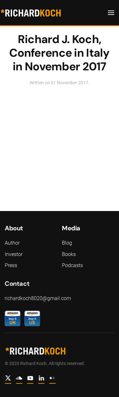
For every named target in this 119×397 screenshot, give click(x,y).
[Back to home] (30, 12)
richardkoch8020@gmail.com (37, 298)
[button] (111, 12)
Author (12, 243)
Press (11, 265)
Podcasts (72, 265)
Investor (14, 254)
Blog (67, 243)
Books (69, 254)
